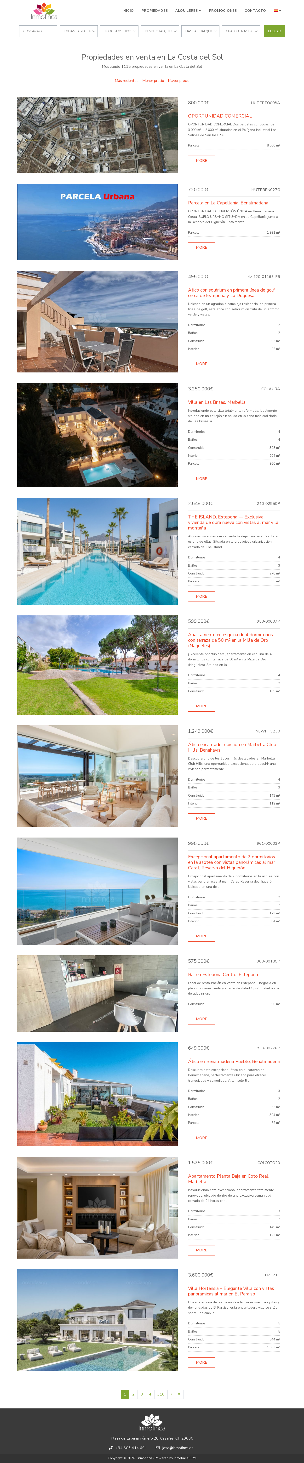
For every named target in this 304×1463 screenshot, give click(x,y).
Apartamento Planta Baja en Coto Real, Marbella (228, 1179)
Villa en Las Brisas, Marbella (217, 402)
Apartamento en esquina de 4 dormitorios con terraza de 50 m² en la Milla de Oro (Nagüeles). (230, 640)
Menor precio (153, 80)
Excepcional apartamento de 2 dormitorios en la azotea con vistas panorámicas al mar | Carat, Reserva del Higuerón (232, 862)
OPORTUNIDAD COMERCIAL (220, 116)
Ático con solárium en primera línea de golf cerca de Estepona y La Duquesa (231, 293)
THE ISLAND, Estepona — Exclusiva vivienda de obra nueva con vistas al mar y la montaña (233, 522)
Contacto (255, 10)
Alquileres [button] (186, 10)
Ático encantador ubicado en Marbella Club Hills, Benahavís (232, 747)
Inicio (128, 10)
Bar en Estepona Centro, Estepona (223, 975)
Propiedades (155, 10)
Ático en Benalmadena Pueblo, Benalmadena (234, 1061)
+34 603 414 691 (131, 1448)
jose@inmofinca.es (177, 1448)
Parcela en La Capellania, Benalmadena (228, 203)
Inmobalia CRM (185, 1458)
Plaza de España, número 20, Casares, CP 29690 (152, 1438)
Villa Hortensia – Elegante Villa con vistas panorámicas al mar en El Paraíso (231, 1291)
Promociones (223, 10)
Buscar (274, 31)
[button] (277, 10)
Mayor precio (178, 80)
